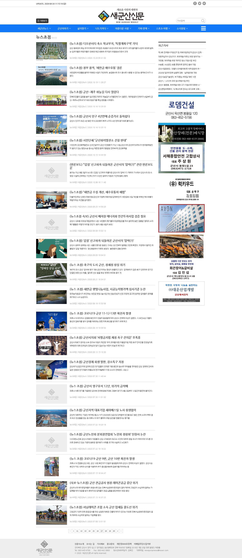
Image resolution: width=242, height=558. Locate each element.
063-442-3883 (104, 550)
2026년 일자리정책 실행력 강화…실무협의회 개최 (177, 73)
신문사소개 (79, 544)
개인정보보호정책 (124, 544)
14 (89, 531)
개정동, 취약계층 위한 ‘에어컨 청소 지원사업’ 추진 (177, 60)
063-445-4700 (84, 550)
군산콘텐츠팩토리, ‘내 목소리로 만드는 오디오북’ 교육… (179, 89)
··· (70, 531)
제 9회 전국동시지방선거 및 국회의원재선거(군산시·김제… (180, 52)
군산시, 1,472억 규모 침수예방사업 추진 (174, 81)
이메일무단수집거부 (142, 544)
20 (114, 531)
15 (93, 531)
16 (98, 531)
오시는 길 (90, 544)
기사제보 (100, 544)
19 (110, 531)
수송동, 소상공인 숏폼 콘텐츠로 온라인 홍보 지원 (177, 64)
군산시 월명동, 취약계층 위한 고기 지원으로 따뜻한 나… (179, 85)
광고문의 (110, 544)
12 (81, 531)
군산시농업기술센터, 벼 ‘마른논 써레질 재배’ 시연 (177, 77)
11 (77, 531)
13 (85, 531)
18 (106, 531)
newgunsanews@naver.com (156, 550)
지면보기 (42, 21)
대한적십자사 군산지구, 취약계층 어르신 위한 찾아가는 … (180, 56)
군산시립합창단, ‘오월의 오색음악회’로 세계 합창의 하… (179, 69)
